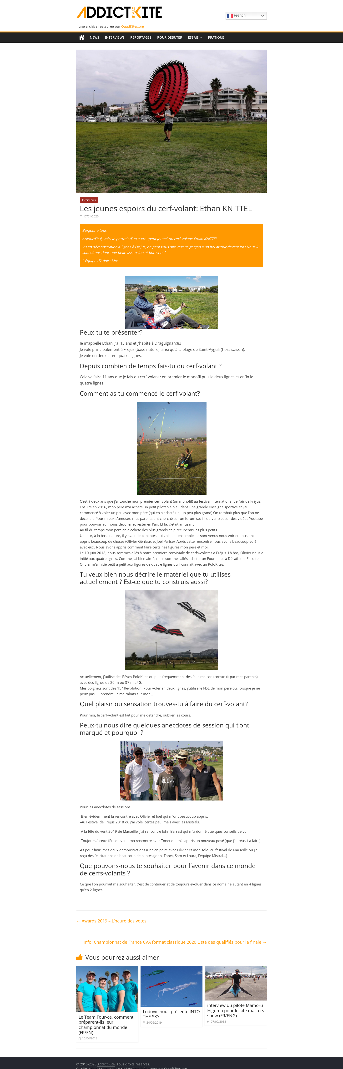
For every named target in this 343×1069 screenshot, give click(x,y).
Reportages (140, 37)
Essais (193, 37)
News (94, 37)
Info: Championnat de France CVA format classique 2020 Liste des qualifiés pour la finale (175, 942)
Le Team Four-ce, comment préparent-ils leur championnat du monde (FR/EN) (106, 1024)
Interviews (115, 37)
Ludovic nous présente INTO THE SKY (171, 1014)
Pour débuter (169, 37)
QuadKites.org (132, 26)
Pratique (216, 37)
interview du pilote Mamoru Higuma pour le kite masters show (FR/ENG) (235, 1010)
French (236, 16)
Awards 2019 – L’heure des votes (111, 921)
